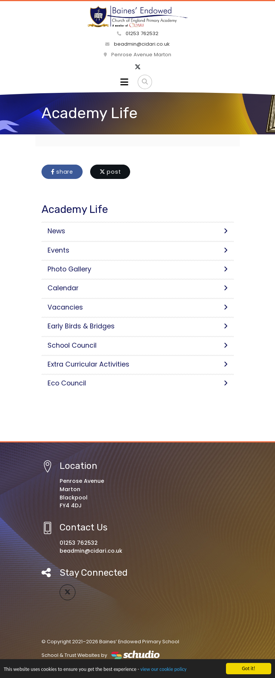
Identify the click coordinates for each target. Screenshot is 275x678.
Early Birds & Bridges (138, 326)
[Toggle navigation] (124, 82)
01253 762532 (137, 33)
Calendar (138, 288)
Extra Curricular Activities (138, 364)
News (138, 231)
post (110, 172)
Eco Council (138, 383)
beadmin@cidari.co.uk (137, 44)
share (62, 172)
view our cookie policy (163, 670)
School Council (138, 345)
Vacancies (138, 307)
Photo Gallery (138, 269)
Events (138, 250)
